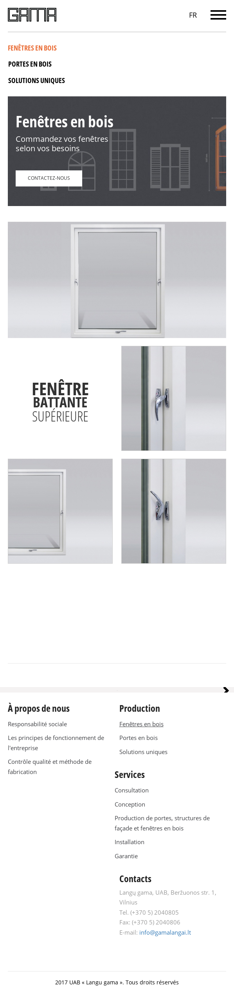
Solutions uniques (36, 80)
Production (139, 708)
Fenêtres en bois (32, 47)
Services (130, 774)
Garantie (126, 856)
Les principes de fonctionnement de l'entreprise (56, 743)
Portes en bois (30, 64)
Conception (130, 804)
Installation (129, 842)
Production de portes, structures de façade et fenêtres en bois (162, 823)
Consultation (132, 790)
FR (193, 15)
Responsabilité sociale (37, 724)
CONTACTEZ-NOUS (49, 178)
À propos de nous (39, 708)
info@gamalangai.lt (165, 932)
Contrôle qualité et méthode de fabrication (50, 767)
